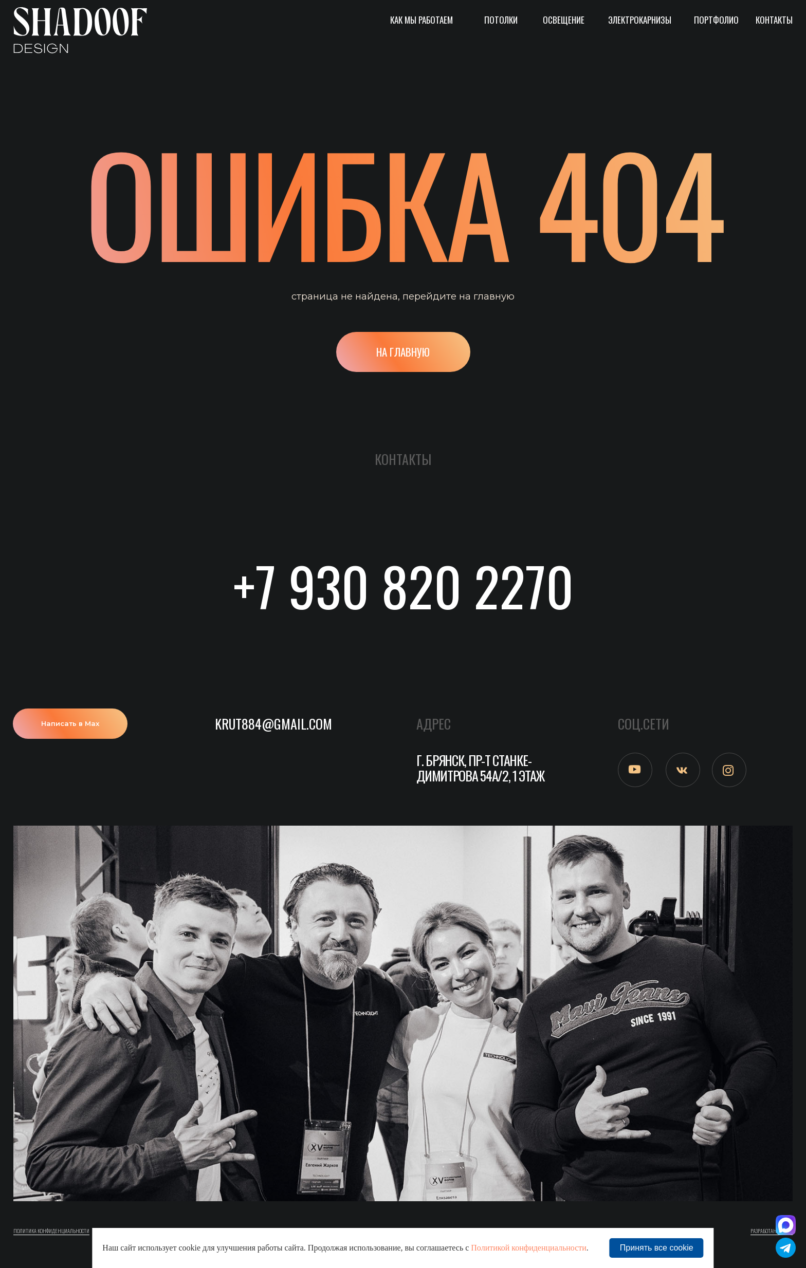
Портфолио (716, 19)
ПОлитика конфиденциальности (51, 1231)
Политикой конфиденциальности (529, 1247)
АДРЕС (433, 724)
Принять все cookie (656, 1247)
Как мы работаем (421, 19)
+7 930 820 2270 (403, 585)
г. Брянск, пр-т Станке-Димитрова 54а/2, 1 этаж (480, 768)
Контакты (774, 19)
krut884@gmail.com (273, 724)
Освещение (563, 19)
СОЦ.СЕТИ (643, 724)
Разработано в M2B (771, 1231)
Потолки (501, 19)
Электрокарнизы (639, 19)
